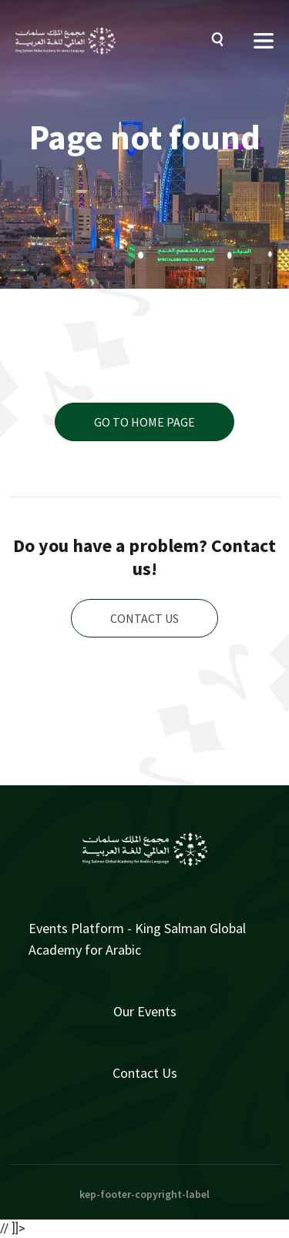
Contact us (144, 618)
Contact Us (145, 1073)
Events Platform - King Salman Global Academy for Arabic (137, 939)
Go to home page (144, 422)
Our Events (144, 1011)
